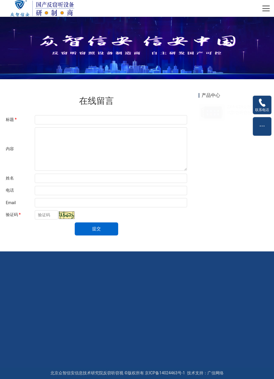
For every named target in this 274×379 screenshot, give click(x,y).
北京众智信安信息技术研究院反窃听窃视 (86, 373)
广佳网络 (215, 373)
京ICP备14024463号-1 (165, 373)
